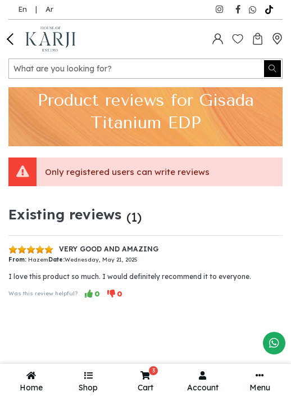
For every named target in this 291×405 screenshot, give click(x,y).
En (22, 9)
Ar (49, 9)
